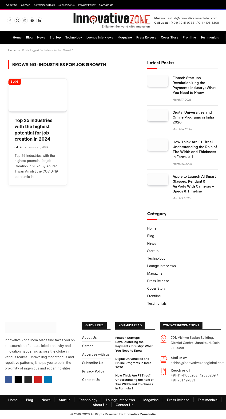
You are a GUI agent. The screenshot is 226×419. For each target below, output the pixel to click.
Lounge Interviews (100, 37)
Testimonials (210, 37)
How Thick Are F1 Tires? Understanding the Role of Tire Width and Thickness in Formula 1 (195, 149)
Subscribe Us (67, 5)
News (41, 37)
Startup (55, 37)
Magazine (125, 37)
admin (19, 147)
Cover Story (169, 37)
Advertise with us (44, 5)
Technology (73, 37)
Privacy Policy (86, 5)
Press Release (146, 37)
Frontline (189, 37)
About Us (11, 5)
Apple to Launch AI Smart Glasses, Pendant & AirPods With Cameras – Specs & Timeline (194, 183)
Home (17, 37)
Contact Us (106, 5)
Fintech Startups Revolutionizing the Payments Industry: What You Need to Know (194, 85)
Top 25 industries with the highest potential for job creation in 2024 (33, 130)
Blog (29, 37)
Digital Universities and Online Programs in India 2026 (193, 117)
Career (25, 5)
